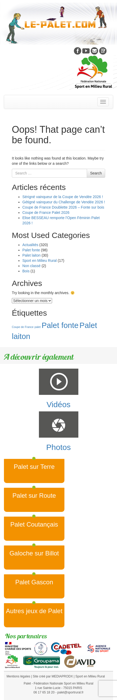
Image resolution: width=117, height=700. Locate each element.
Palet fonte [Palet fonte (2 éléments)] (60, 325)
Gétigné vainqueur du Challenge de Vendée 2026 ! (63, 202)
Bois (25, 271)
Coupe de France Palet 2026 (45, 212)
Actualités (30, 245)
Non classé (31, 266)
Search (96, 173)
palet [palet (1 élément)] (37, 326)
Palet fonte (31, 250)
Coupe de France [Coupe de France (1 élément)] (22, 326)
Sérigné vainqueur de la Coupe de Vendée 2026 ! (62, 197)
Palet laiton (31, 255)
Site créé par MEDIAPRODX (53, 676)
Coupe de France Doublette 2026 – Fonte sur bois (63, 207)
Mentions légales (18, 676)
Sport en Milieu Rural (39, 260)
